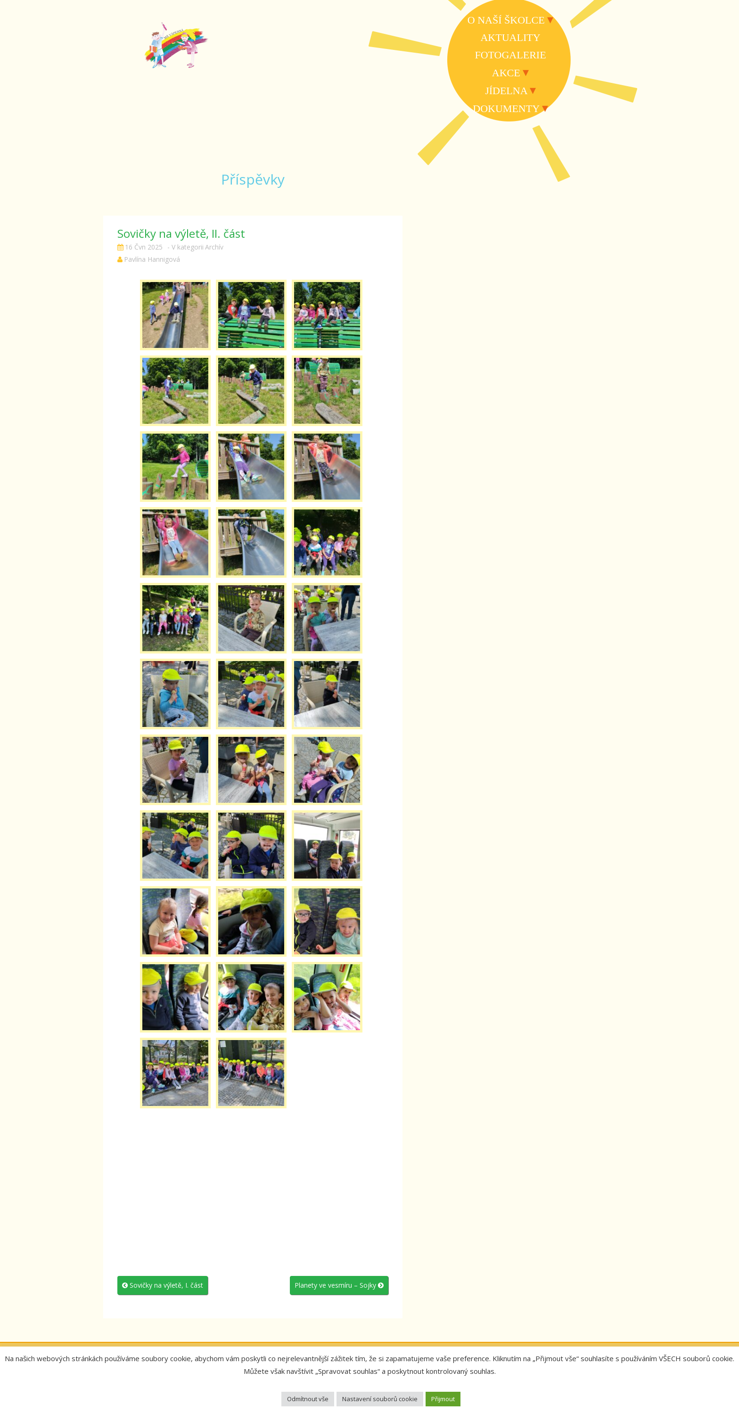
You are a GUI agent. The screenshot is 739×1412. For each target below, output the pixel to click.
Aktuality (510, 37)
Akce (506, 73)
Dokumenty (506, 108)
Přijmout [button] (443, 1399)
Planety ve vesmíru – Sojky (339, 1285)
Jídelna (506, 91)
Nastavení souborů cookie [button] (380, 1399)
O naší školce (506, 20)
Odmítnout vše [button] (307, 1399)
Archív (214, 246)
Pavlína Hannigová (152, 259)
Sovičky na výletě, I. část (162, 1285)
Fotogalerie (510, 55)
